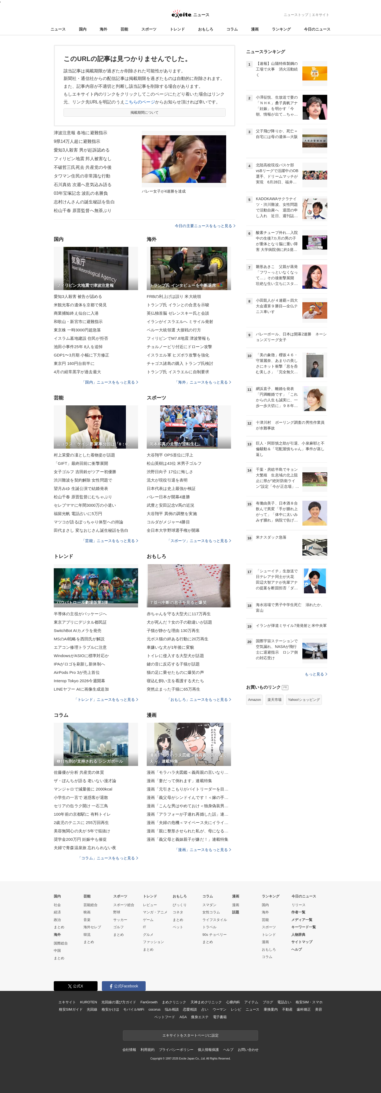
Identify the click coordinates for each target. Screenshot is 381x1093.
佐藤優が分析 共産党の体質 (79, 772)
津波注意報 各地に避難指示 (80, 132)
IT (144, 927)
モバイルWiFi (133, 1009)
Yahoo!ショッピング (304, 700)
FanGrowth (149, 1002)
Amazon (254, 700)
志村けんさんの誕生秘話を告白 (84, 202)
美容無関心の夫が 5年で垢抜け (82, 831)
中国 (57, 951)
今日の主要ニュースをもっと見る (205, 226)
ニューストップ (296, 15)
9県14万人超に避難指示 (77, 141)
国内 (82, 29)
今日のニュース (317, 29)
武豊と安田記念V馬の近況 (170, 505)
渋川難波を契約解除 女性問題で (83, 480)
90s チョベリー (214, 935)
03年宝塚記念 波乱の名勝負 (81, 193)
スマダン (209, 905)
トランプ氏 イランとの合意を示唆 (178, 304)
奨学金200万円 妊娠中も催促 (80, 839)
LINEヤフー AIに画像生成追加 (81, 689)
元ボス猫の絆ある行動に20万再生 (178, 639)
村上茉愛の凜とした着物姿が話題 (84, 455)
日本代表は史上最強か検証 (171, 488)
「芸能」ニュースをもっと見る (109, 541)
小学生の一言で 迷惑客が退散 (81, 797)
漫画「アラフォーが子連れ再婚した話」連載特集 (189, 814)
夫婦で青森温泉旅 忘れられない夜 (85, 847)
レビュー (150, 905)
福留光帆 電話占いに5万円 (78, 513)
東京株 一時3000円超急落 (77, 330)
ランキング (281, 29)
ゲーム (148, 920)
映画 (87, 912)
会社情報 (129, 1050)
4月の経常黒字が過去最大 (77, 371)
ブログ (268, 1002)
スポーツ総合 (123, 905)
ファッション (153, 942)
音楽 (87, 920)
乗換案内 (271, 1009)
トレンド (177, 29)
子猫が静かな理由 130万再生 (173, 630)
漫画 (255, 29)
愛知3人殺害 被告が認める (78, 296)
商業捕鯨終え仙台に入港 (76, 313)
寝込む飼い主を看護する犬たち (175, 680)
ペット (178, 927)
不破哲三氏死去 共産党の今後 (83, 167)
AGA (183, 1017)
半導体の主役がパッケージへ (80, 613)
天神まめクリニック (206, 1002)
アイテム (251, 1002)
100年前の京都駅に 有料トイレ (82, 814)
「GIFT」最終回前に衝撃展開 (81, 463)
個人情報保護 (208, 1050)
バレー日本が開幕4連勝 (168, 497)
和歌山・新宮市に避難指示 (78, 321)
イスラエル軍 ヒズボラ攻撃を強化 (178, 355)
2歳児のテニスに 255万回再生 (81, 822)
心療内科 (233, 1002)
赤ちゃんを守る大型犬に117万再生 (179, 613)
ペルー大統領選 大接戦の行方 (174, 330)
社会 (57, 905)
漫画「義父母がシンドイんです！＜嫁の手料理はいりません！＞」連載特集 (189, 797)
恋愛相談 (190, 1009)
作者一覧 (298, 912)
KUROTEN (88, 1002)
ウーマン (219, 1009)
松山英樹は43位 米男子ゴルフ (174, 463)
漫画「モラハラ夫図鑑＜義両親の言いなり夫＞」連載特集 (189, 772)
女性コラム (211, 912)
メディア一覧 (301, 920)
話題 (235, 912)
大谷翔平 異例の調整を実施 (172, 513)
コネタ (178, 912)
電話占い (284, 1002)
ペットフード (164, 1017)
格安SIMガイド (70, 1009)
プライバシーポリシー (176, 1050)
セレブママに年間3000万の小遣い (85, 505)
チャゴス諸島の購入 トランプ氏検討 (180, 363)
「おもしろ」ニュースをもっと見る (199, 699)
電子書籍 (220, 1017)
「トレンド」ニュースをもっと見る (106, 699)
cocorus (154, 1009)
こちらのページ (140, 102)
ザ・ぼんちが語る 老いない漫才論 (85, 780)
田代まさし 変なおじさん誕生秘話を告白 (91, 530)
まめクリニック (174, 1002)
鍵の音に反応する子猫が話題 (173, 664)
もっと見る (316, 674)
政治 (57, 920)
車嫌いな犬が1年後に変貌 (170, 647)
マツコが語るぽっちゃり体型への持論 (88, 522)
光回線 (92, 1009)
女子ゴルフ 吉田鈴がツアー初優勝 (85, 471)
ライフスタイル (214, 920)
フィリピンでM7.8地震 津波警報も (178, 338)
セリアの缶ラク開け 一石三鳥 (81, 805)
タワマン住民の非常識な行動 (82, 176)
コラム (232, 29)
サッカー (120, 920)
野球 (116, 912)
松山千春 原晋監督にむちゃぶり (83, 497)
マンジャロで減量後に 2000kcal (83, 789)
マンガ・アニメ (155, 912)
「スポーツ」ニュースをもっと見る (199, 541)
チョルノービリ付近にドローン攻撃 (179, 346)
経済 (57, 912)
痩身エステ (199, 1017)
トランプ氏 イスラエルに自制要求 (178, 371)
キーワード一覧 (303, 927)
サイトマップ (301, 942)
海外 (103, 29)
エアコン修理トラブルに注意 (80, 647)
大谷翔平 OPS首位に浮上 (170, 455)
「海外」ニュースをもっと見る (202, 382)
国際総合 (61, 943)
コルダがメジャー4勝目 (168, 522)
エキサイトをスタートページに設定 (190, 1035)
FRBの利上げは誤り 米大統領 (174, 296)
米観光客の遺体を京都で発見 (80, 304)
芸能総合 (90, 905)
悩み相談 (172, 1009)
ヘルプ (296, 949)
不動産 (287, 1009)
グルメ (148, 935)
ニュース (58, 29)
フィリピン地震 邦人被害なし (83, 158)
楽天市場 (275, 700)
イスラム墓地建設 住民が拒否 (81, 338)
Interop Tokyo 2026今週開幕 (79, 680)
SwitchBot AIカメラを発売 (77, 630)
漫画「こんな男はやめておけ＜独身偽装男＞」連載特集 (189, 805)
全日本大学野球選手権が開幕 (173, 530)
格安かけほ (110, 1009)
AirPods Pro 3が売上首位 (77, 672)
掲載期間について (145, 112)
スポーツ (148, 29)
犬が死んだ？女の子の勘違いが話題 (179, 622)
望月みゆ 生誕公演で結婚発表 (81, 488)
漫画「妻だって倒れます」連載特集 (179, 780)
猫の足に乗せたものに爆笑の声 (175, 672)
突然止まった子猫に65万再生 (173, 689)
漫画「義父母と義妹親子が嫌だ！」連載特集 (187, 839)
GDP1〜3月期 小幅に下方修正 (81, 355)
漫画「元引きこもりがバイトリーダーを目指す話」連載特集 (189, 789)
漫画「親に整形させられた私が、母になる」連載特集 (189, 831)
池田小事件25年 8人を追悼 (78, 346)
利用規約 (147, 1050)
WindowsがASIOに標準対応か (81, 655)
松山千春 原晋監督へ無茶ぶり (83, 210)
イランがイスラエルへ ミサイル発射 (180, 321)
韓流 (87, 935)
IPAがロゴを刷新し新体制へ (79, 664)
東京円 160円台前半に (74, 363)
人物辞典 (298, 935)
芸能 (124, 29)
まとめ (59, 927)
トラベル (209, 927)
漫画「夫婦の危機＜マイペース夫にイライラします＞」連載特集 (189, 822)
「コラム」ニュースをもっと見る (108, 858)
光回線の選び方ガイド (118, 1002)
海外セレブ (92, 927)
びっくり (180, 905)
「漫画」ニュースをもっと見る (202, 850)
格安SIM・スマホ (309, 1002)
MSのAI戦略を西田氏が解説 (79, 639)
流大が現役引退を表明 (167, 480)
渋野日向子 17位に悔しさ (170, 471)
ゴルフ (118, 927)
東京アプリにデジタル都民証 (80, 622)
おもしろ (205, 29)
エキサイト (320, 15)
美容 (318, 1009)
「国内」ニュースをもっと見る (109, 382)
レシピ (236, 1009)
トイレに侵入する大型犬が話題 (175, 655)
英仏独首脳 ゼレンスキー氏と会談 (178, 313)
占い (204, 1009)
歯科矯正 (303, 1009)
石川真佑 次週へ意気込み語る (83, 184)
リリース (299, 905)
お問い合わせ (248, 1050)
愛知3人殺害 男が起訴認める (82, 150)
